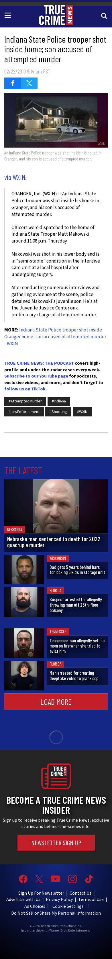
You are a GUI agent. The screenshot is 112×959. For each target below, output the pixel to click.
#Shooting (58, 412)
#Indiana (59, 401)
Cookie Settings (68, 906)
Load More (56, 701)
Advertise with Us (23, 899)
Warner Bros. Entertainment (69, 930)
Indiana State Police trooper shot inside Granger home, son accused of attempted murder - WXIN (55, 337)
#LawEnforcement (24, 412)
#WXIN (82, 412)
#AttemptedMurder (25, 401)
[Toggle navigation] (9, 15)
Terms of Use (91, 899)
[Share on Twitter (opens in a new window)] (29, 83)
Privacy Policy (59, 899)
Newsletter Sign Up (56, 843)
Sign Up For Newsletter (41, 893)
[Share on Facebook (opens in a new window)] (12, 83)
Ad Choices (34, 906)
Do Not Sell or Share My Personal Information (56, 913)
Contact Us (80, 893)
